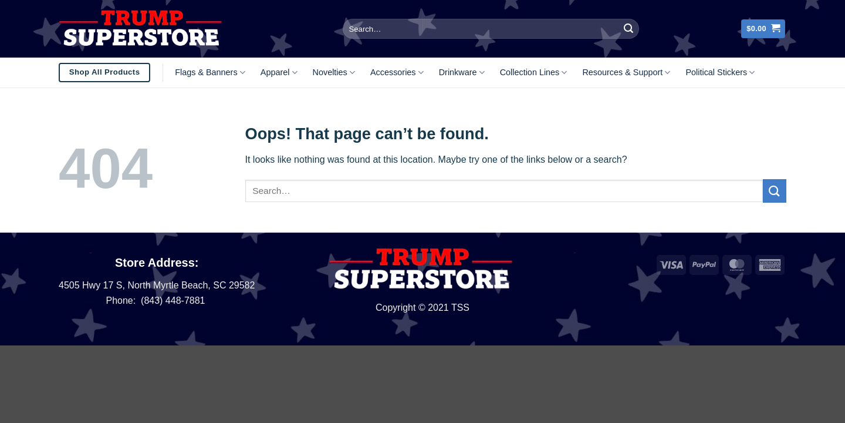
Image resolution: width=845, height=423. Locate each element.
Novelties (334, 72)
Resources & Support (626, 72)
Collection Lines (533, 72)
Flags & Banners (210, 72)
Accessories (397, 72)
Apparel (279, 72)
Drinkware (462, 72)
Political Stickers (720, 72)
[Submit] (628, 29)
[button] (763, 29)
